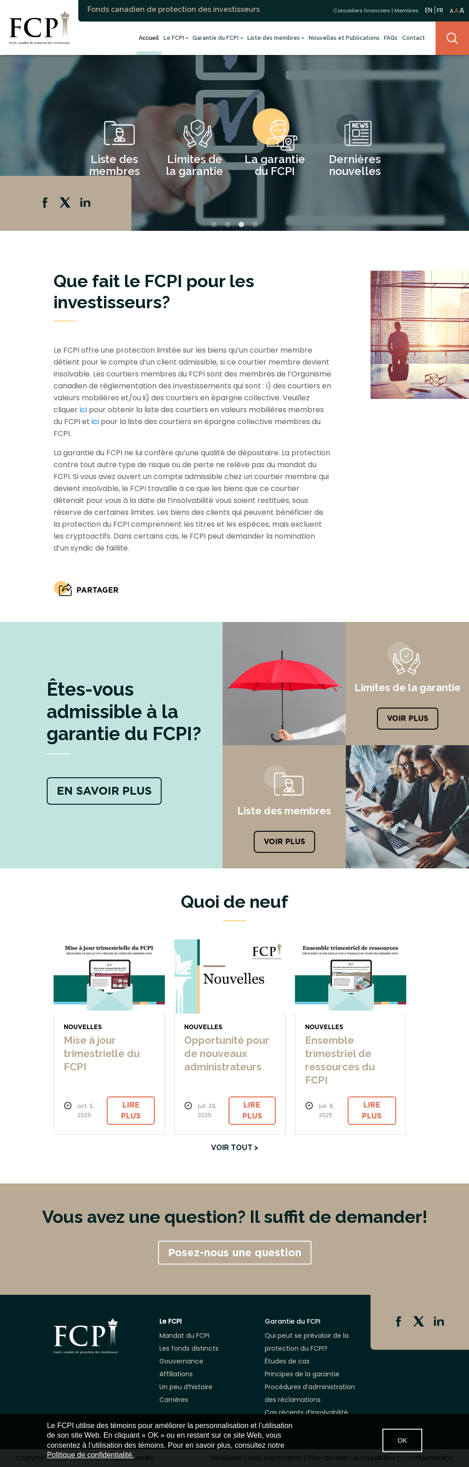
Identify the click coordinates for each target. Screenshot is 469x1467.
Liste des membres (273, 37)
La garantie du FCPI (275, 165)
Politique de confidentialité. (90, 1455)
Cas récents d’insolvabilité (306, 1412)
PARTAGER (97, 590)
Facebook (46, 203)
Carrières (173, 1399)
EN (428, 10)
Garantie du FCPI (215, 37)
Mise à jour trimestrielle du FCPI (102, 1053)
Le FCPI (174, 37)
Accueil (149, 37)
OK (402, 1440)
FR (440, 10)
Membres (406, 10)
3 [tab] (241, 224)
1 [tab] (213, 224)
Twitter (66, 203)
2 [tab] (227, 224)
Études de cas (287, 1361)
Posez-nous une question (234, 1252)
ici (83, 409)
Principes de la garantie (302, 1374)
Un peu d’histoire (186, 1386)
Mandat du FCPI (184, 1335)
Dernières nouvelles (355, 165)
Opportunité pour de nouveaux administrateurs (226, 1053)
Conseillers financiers (361, 10)
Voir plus (284, 841)
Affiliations (176, 1374)
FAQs (391, 37)
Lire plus (131, 1110)
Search (452, 38)
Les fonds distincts (188, 1348)
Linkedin (86, 203)
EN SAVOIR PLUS (104, 790)
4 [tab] (255, 224)
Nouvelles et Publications (344, 37)
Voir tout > (234, 1147)
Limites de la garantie (194, 165)
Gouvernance (181, 1361)
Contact (413, 37)
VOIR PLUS (407, 718)
